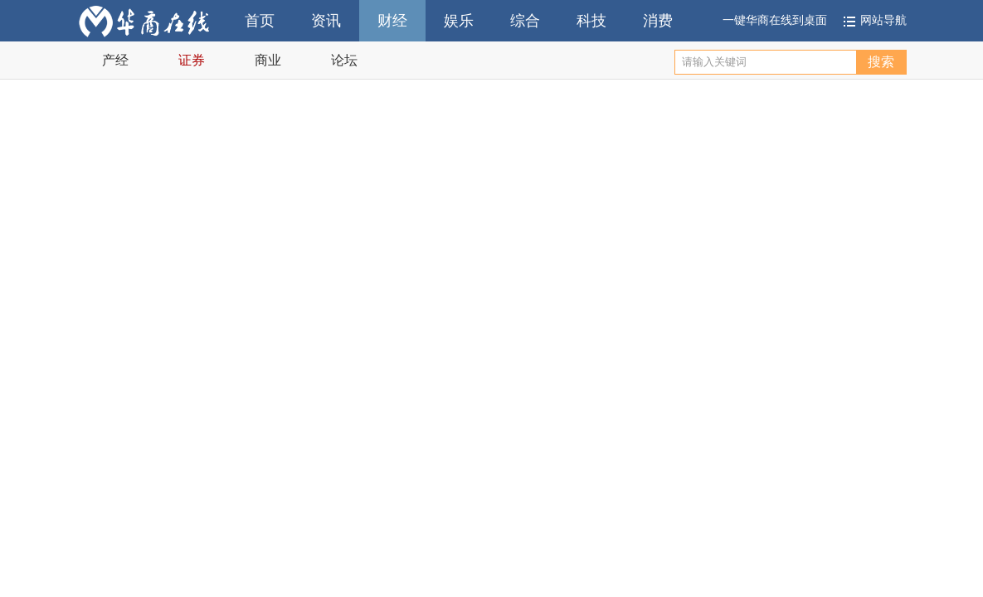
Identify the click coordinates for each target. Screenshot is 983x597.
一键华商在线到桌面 (775, 20)
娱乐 (459, 20)
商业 (268, 60)
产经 (115, 60)
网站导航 (883, 20)
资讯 (326, 20)
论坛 (344, 60)
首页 (260, 20)
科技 (591, 20)
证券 (191, 60)
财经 (392, 20)
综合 (525, 20)
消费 (658, 20)
